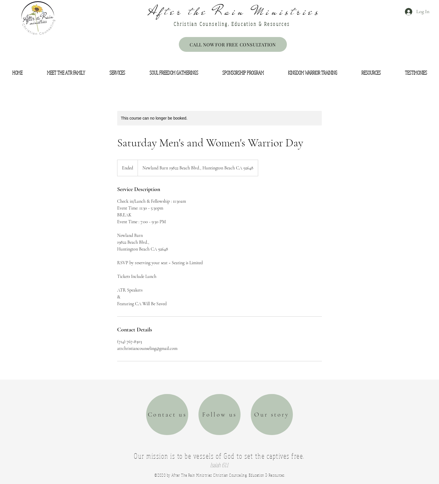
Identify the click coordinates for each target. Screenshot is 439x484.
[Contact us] (167, 414)
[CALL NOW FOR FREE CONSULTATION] (233, 44)
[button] (17, 72)
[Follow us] (219, 414)
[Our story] (272, 414)
